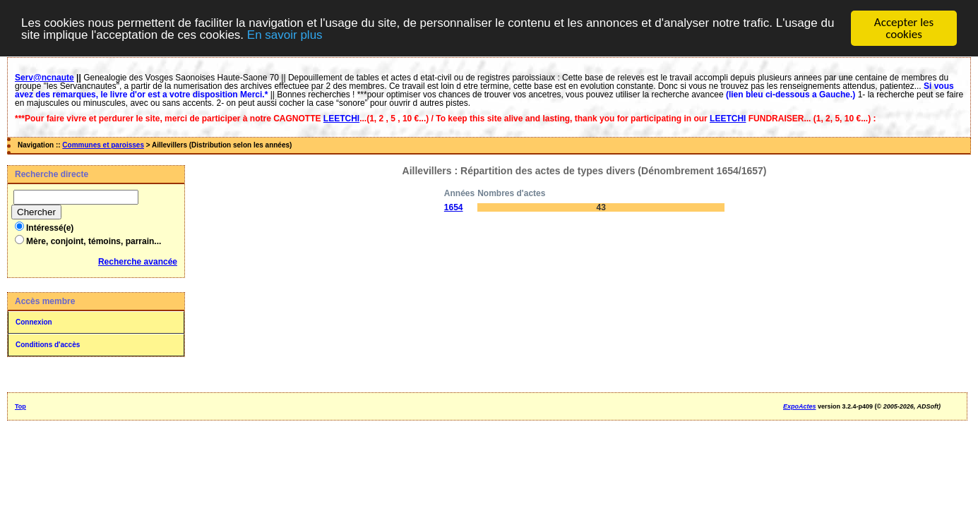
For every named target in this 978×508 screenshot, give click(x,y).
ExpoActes (799, 406)
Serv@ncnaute (44, 78)
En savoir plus (285, 35)
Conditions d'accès (48, 345)
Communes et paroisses (103, 145)
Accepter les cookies (904, 28)
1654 (453, 207)
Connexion (34, 322)
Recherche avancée (137, 262)
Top (20, 406)
